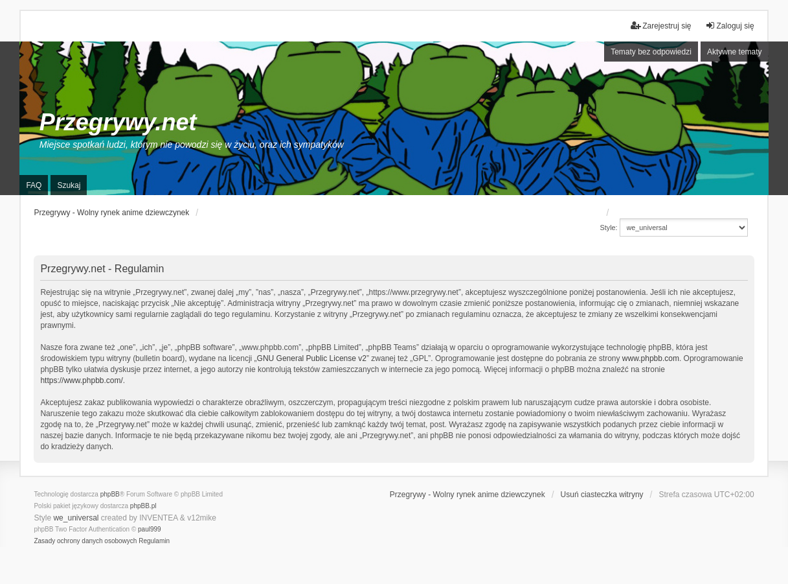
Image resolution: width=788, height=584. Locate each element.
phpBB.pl (143, 505)
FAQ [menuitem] (33, 185)
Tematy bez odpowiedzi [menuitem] (651, 51)
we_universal (75, 517)
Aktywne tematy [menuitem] (734, 51)
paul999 (149, 529)
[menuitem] (85, 541)
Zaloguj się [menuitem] (729, 25)
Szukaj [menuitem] (68, 185)
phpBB (110, 494)
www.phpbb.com (650, 358)
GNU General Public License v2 (311, 358)
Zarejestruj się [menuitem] (661, 25)
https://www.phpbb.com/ (81, 380)
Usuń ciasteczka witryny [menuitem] (602, 494)
